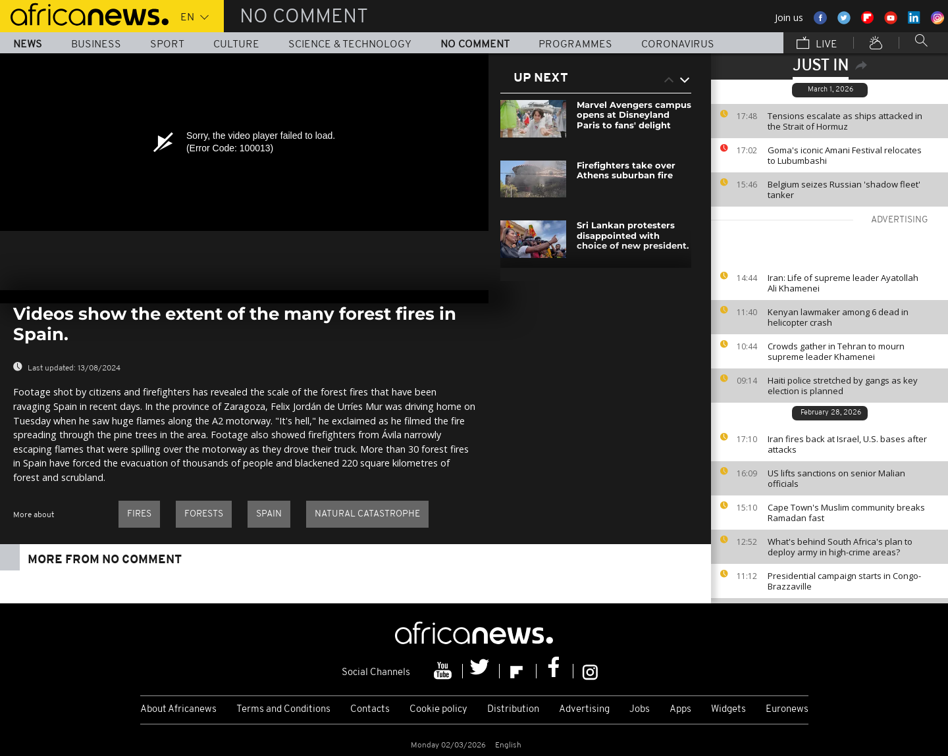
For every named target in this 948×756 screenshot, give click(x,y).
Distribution (513, 710)
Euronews (787, 710)
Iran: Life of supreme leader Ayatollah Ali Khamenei (843, 282)
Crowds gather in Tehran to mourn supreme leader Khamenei (836, 351)
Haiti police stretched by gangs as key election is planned (843, 385)
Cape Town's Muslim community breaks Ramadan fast (846, 512)
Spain (269, 514)
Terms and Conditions (283, 710)
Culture (236, 44)
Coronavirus (677, 44)
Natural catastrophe (367, 514)
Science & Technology (349, 44)
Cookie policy (438, 710)
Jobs (639, 710)
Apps (680, 710)
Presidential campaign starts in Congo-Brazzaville (844, 581)
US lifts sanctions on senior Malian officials (836, 478)
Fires (139, 514)
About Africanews (178, 710)
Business (96, 44)
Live (817, 44)
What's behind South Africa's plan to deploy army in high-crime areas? (840, 546)
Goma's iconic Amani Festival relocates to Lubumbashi (845, 155)
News (27, 44)
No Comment (475, 44)
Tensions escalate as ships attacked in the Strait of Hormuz (845, 121)
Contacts (370, 710)
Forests (203, 514)
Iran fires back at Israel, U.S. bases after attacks (847, 444)
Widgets (728, 710)
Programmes (575, 44)
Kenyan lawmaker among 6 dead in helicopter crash (838, 317)
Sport (167, 44)
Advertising (584, 710)
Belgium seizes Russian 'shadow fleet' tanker (844, 189)
